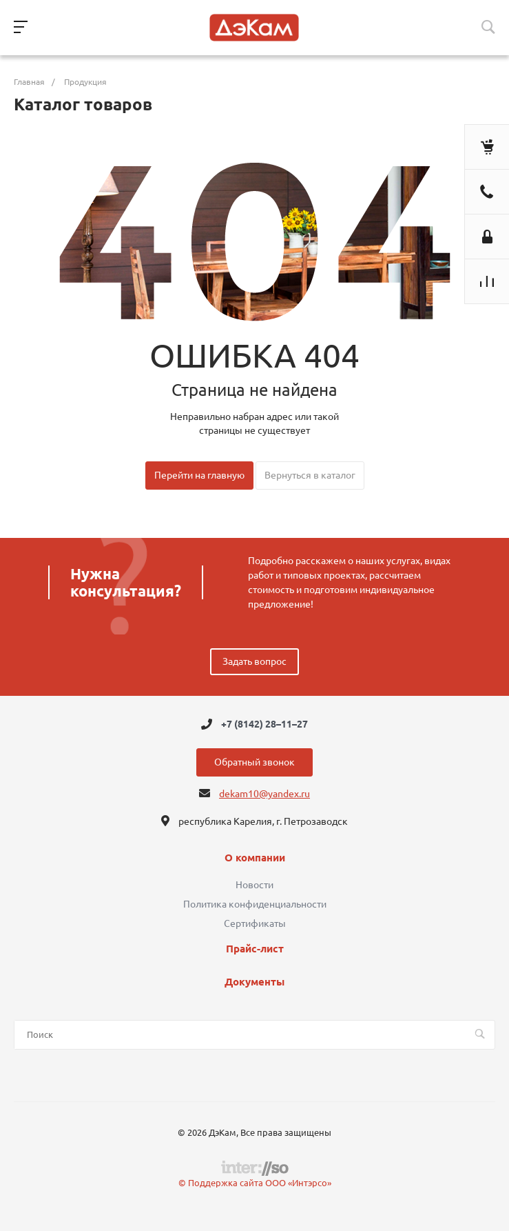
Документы (254, 982)
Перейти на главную (199, 475)
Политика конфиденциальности (254, 904)
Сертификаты (255, 923)
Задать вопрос (254, 661)
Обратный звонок (254, 762)
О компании (255, 857)
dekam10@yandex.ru (264, 793)
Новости (254, 884)
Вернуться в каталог (309, 475)
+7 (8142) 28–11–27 (264, 724)
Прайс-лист (255, 948)
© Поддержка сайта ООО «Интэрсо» (254, 1183)
